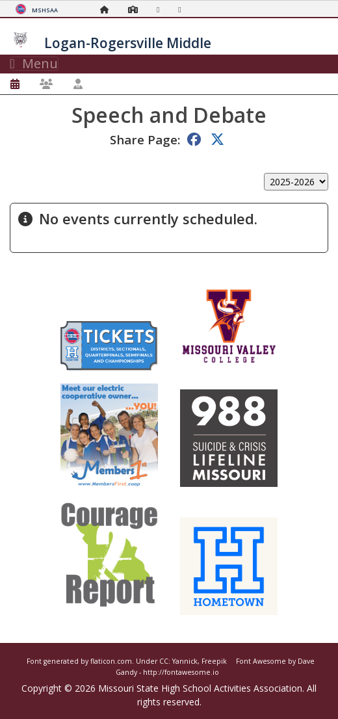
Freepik (214, 661)
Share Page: (145, 139)
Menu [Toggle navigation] (34, 64)
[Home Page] (108, 9)
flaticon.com (111, 661)
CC (163, 661)
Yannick (185, 661)
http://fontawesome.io (181, 672)
